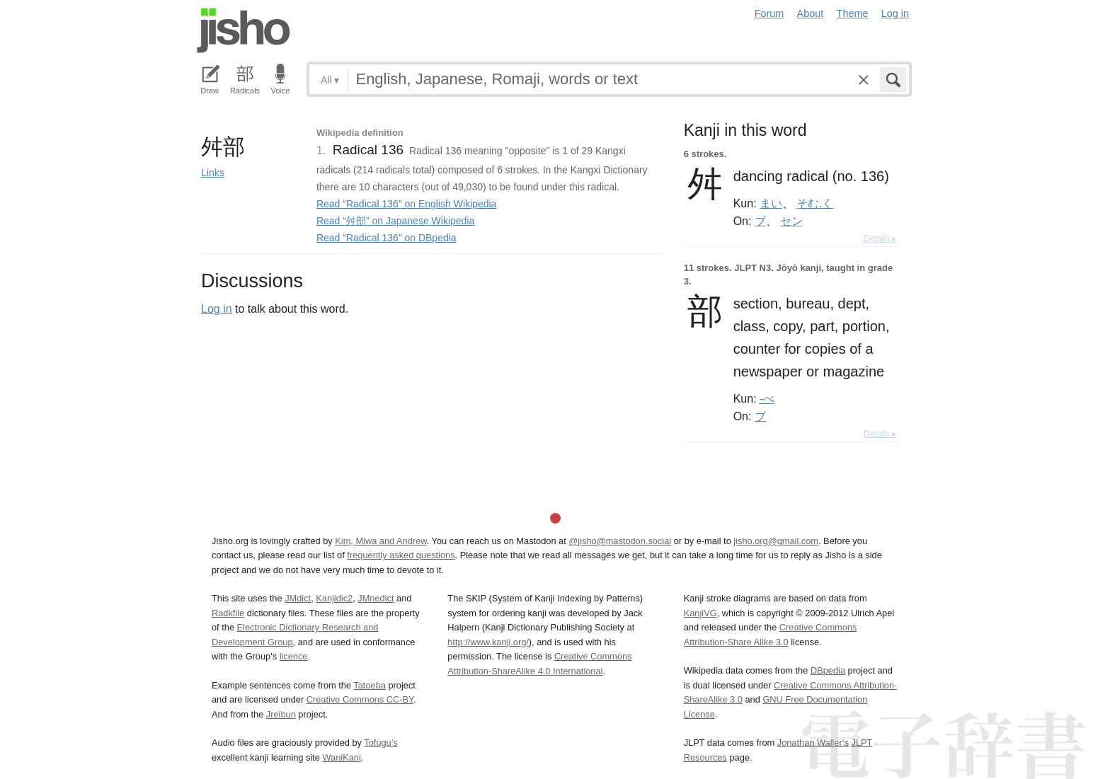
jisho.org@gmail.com (775, 541)
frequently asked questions (400, 555)
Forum (769, 13)
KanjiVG (700, 613)
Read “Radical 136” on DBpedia (386, 237)
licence (294, 656)
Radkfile (228, 613)
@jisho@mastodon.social (619, 541)
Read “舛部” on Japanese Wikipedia (395, 220)
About (810, 13)
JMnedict (375, 598)
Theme (853, 13)
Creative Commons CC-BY (360, 699)
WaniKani (342, 757)
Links (212, 172)
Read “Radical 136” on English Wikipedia (406, 203)
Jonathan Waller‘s (813, 742)
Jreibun (281, 714)
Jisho (243, 30)
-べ (767, 398)
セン (791, 221)
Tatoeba (369, 685)
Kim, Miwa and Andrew (380, 541)
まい (771, 203)
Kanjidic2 (334, 598)
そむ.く (814, 203)
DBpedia (828, 670)
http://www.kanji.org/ (488, 642)
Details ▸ (880, 238)
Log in (895, 13)
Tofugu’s (380, 742)
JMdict (298, 598)
